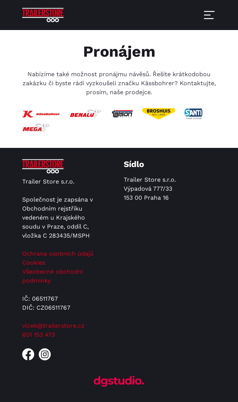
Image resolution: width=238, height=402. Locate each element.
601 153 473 (38, 334)
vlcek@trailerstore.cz (53, 325)
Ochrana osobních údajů (58, 253)
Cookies (33, 262)
